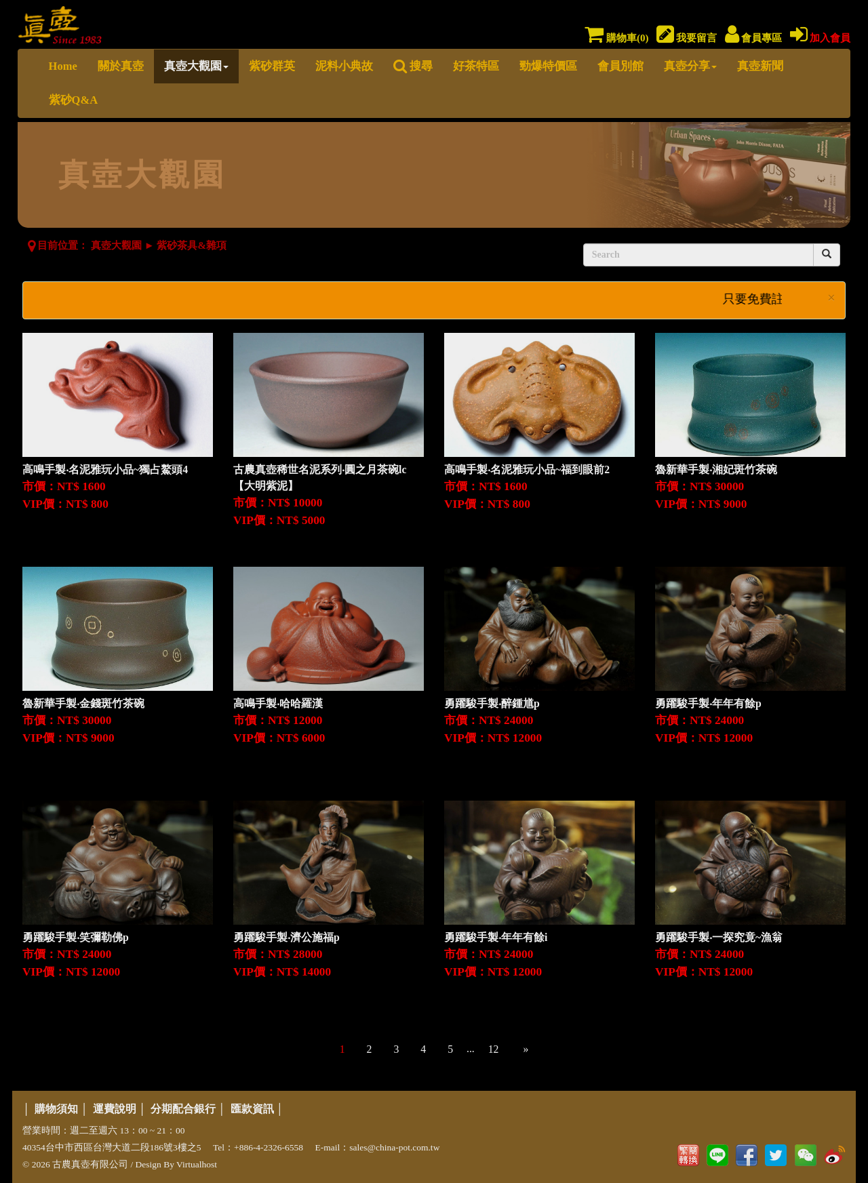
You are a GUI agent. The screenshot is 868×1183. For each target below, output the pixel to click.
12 (493, 1049)
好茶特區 (476, 66)
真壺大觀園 (196, 66)
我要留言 (686, 38)
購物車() (616, 38)
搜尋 (413, 66)
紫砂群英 (272, 66)
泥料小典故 (344, 66)
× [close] (831, 298)
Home (63, 66)
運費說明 (114, 1109)
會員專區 (754, 38)
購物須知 (56, 1109)
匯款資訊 (252, 1109)
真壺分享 (690, 66)
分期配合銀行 (183, 1109)
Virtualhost (196, 1164)
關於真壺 (121, 66)
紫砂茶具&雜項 (191, 245)
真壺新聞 (760, 66)
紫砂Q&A (73, 100)
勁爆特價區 (548, 66)
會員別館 (620, 66)
